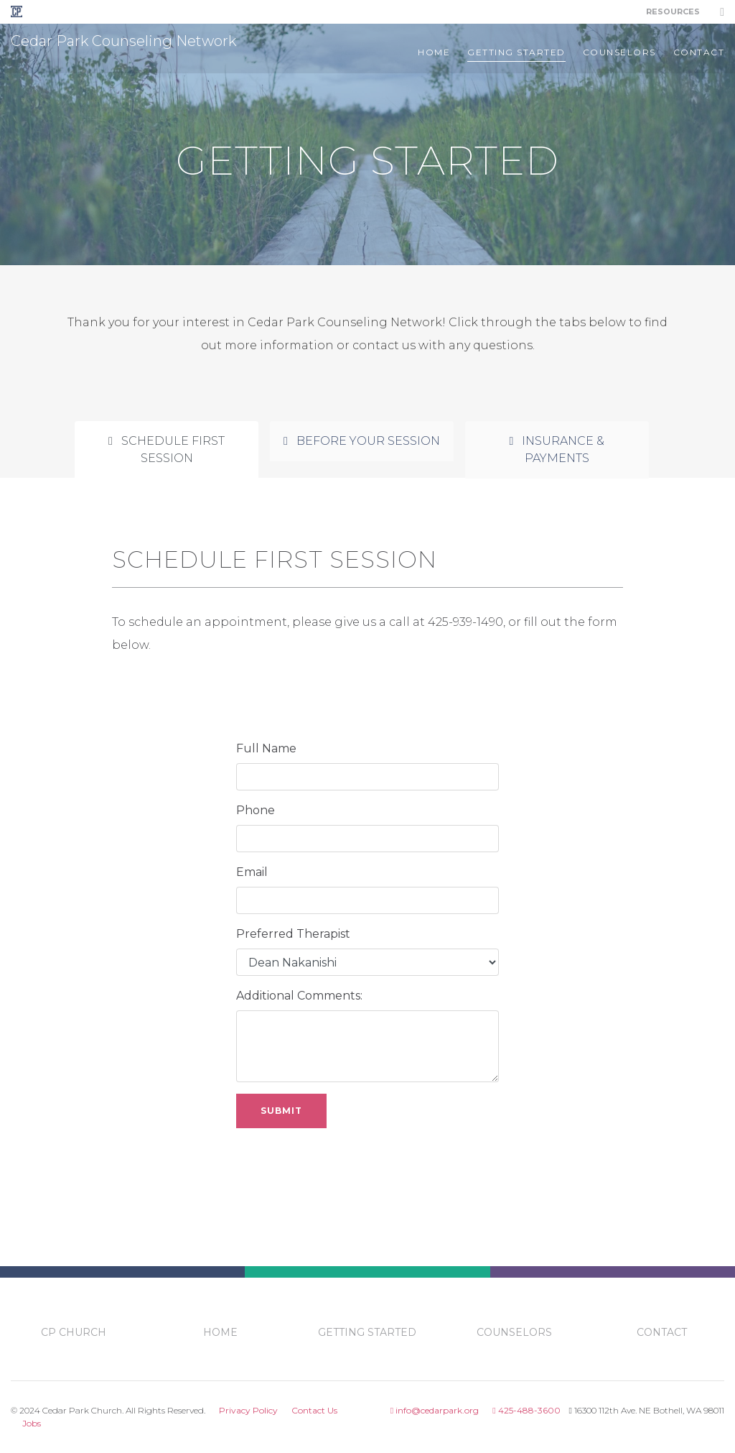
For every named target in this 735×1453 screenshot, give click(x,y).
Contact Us (314, 1410)
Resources (673, 11)
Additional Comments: (299, 995)
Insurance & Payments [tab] (557, 449)
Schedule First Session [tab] (166, 449)
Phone (255, 810)
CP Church (73, 1332)
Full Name (266, 748)
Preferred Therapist (293, 934)
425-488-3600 (526, 1410)
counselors (619, 52)
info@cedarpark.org (434, 1410)
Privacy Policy (248, 1410)
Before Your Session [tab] (362, 441)
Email (252, 872)
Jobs (31, 1423)
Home (434, 52)
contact (699, 52)
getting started (516, 52)
